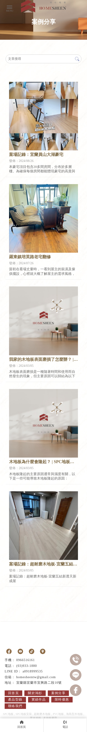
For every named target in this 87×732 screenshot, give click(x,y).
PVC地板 (58, 714)
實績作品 (39, 699)
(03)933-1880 (26, 666)
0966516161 (25, 660)
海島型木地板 (74, 714)
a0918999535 (33, 671)
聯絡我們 (15, 706)
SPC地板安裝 (24, 714)
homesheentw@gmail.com (36, 677)
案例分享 (58, 693)
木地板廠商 (50, 718)
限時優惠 (62, 699)
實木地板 (35, 718)
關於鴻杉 (35, 693)
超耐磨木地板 (42, 714)
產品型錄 (15, 699)
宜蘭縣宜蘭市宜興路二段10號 (39, 682)
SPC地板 (8, 714)
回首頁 (13, 693)
